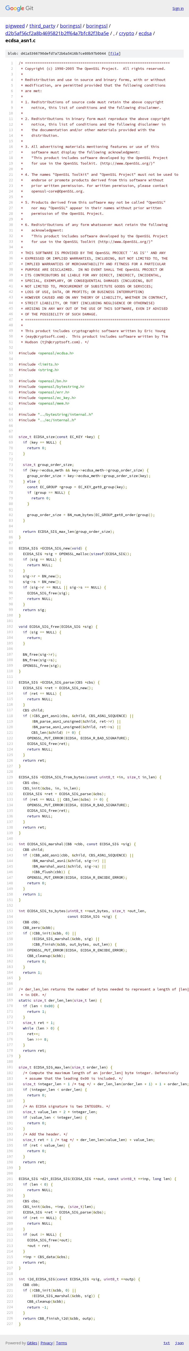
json (179, 1342)
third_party (42, 26)
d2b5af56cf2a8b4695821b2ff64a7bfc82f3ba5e (57, 33)
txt (166, 1342)
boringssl (70, 26)
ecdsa (145, 33)
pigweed (15, 26)
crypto (126, 33)
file (114, 53)
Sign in (178, 8)
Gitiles (32, 1342)
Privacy (46, 1342)
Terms (61, 1342)
